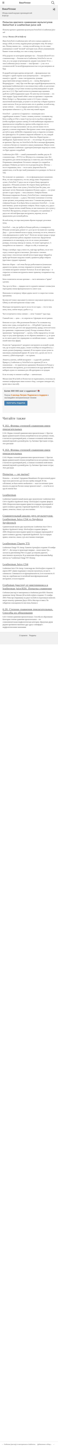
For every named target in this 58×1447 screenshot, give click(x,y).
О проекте (23, 635)
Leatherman (9, 495)
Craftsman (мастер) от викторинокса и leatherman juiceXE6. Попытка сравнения (29, 1444)
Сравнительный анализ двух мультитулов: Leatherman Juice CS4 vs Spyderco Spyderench (28, 519)
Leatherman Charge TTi (16, 543)
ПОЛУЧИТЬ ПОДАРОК (16, 403)
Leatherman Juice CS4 (15, 564)
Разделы (32, 635)
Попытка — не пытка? (16, 474)
